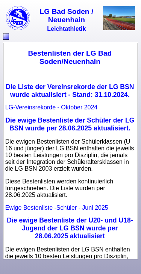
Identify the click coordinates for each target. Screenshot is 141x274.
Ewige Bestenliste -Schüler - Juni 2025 (56, 207)
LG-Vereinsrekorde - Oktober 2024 (51, 107)
